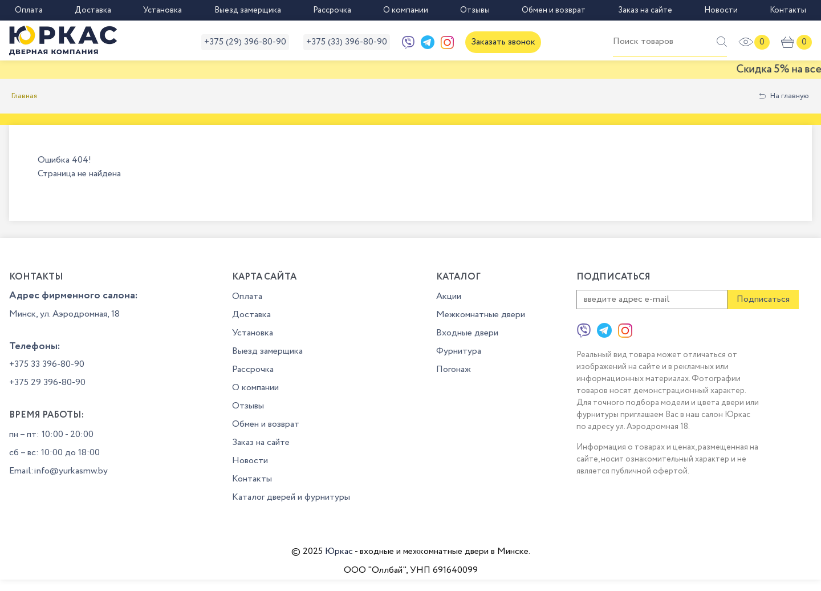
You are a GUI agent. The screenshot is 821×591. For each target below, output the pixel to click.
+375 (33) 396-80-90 (346, 41)
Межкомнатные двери (480, 314)
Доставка (93, 10)
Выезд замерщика (247, 10)
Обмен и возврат (554, 10)
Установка (162, 10)
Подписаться (763, 299)
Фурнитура (458, 351)
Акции (448, 296)
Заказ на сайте (645, 10)
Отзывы (475, 10)
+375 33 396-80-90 (46, 364)
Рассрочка (332, 10)
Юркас (339, 551)
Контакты (788, 10)
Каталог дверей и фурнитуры (291, 497)
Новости (721, 10)
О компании (405, 10)
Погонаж (453, 369)
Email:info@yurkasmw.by (58, 470)
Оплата (29, 10)
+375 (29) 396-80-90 (245, 41)
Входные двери (467, 332)
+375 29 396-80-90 (47, 382)
